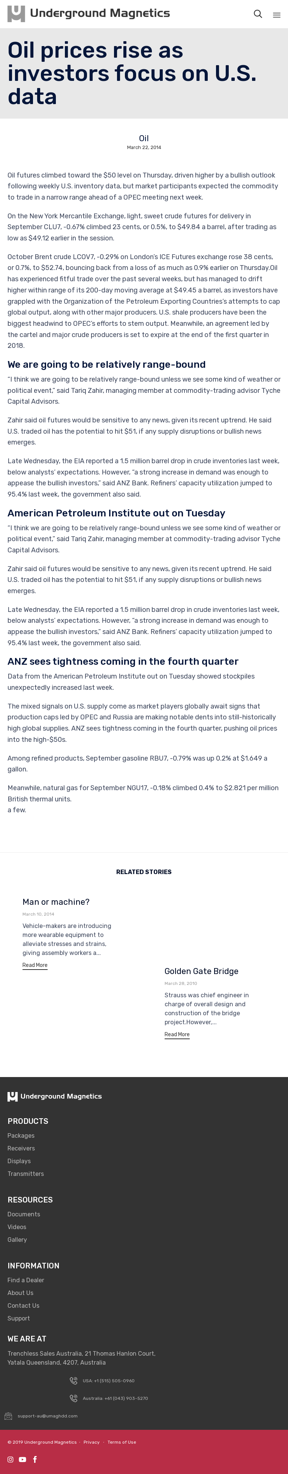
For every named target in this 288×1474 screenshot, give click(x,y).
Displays (19, 1161)
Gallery (17, 1239)
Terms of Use (122, 1442)
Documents (24, 1214)
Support (19, 1318)
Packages (21, 1135)
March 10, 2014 (38, 914)
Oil (144, 138)
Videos (17, 1227)
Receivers (21, 1148)
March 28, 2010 (181, 983)
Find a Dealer (26, 1280)
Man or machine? (56, 902)
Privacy (92, 1442)
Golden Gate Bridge (201, 971)
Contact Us (23, 1305)
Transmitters (26, 1173)
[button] (35, 966)
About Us (20, 1292)
